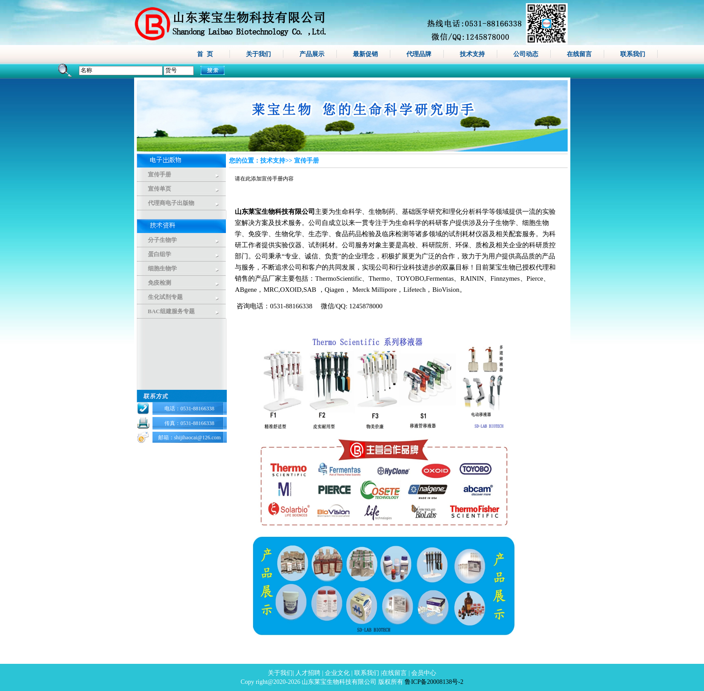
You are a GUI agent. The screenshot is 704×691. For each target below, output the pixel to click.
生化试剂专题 (165, 297)
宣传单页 (159, 188)
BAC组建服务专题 (171, 311)
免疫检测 (159, 282)
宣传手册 (159, 174)
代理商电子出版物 (171, 203)
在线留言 (579, 53)
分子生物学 (162, 240)
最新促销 (365, 53)
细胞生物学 (162, 268)
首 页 (205, 53)
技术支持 (472, 53)
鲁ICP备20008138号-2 (434, 682)
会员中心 (423, 673)
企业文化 (337, 673)
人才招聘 (307, 673)
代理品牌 (418, 53)
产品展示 (311, 53)
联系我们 (632, 53)
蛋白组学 (159, 254)
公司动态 (525, 53)
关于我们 (258, 53)
